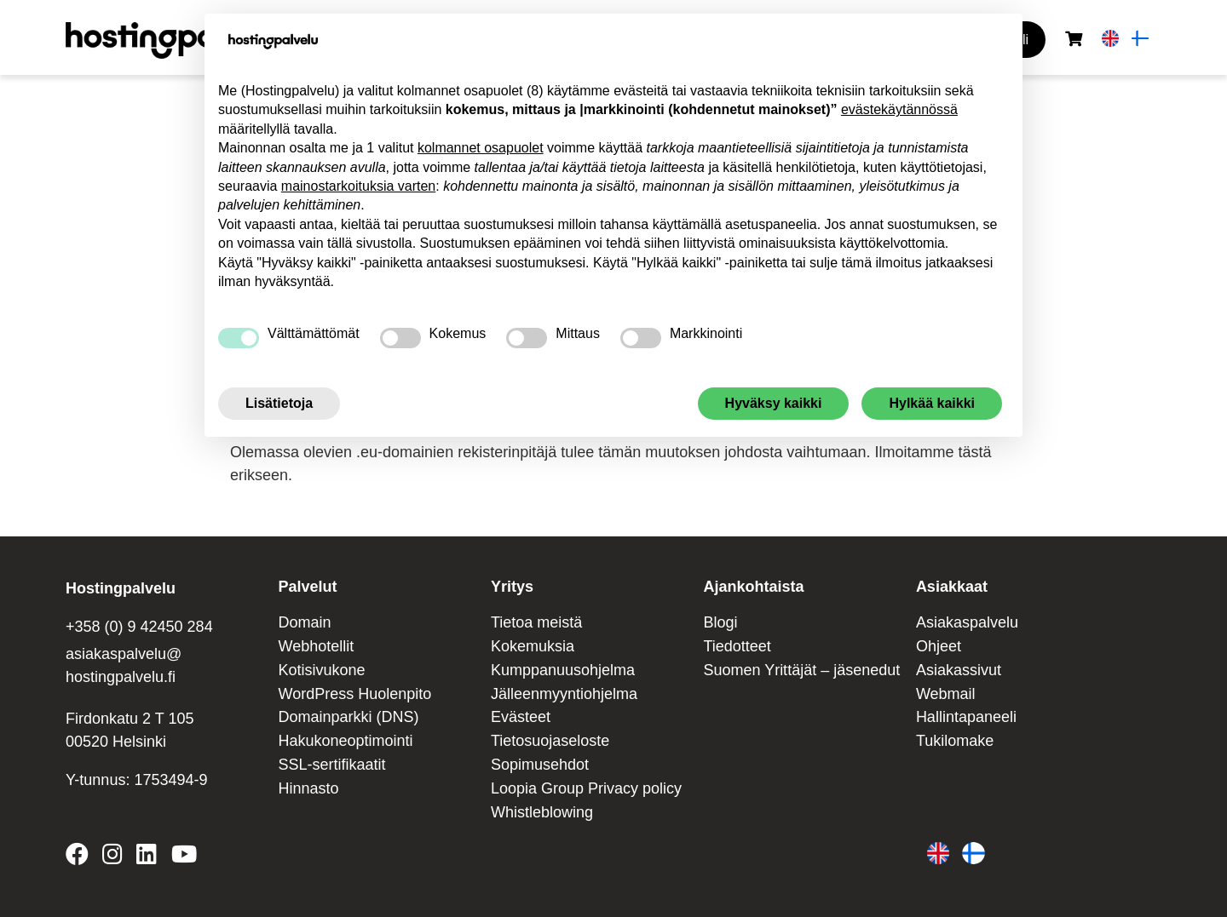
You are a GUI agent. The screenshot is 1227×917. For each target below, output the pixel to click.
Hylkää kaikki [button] (932, 403)
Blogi (720, 622)
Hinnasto (308, 788)
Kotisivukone (321, 670)
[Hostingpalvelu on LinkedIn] (147, 857)
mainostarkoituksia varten (358, 186)
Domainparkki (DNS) (348, 716)
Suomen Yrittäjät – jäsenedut (801, 670)
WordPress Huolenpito (354, 693)
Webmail (946, 693)
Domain (304, 622)
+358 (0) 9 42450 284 (139, 626)
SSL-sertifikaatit (331, 764)
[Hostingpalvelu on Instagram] (112, 857)
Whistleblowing (542, 812)
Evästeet (520, 716)
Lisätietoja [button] (279, 403)
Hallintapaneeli (966, 716)
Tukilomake (955, 740)
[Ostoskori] (1073, 39)
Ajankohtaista (753, 586)
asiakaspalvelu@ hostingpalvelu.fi (123, 665)
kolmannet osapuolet (481, 147)
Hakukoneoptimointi (345, 740)
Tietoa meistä (536, 622)
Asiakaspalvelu (967, 622)
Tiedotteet (736, 646)
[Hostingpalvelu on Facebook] (80, 857)
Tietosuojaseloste (550, 740)
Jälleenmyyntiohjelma (564, 693)
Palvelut (307, 586)
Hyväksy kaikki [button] (773, 403)
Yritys (512, 586)
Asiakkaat (952, 586)
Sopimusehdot (540, 764)
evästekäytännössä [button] (899, 109)
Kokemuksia (532, 646)
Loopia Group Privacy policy (586, 788)
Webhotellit (316, 646)
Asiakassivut (958, 670)
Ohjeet (938, 646)
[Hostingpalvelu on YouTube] (183, 857)
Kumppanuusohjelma (563, 670)
